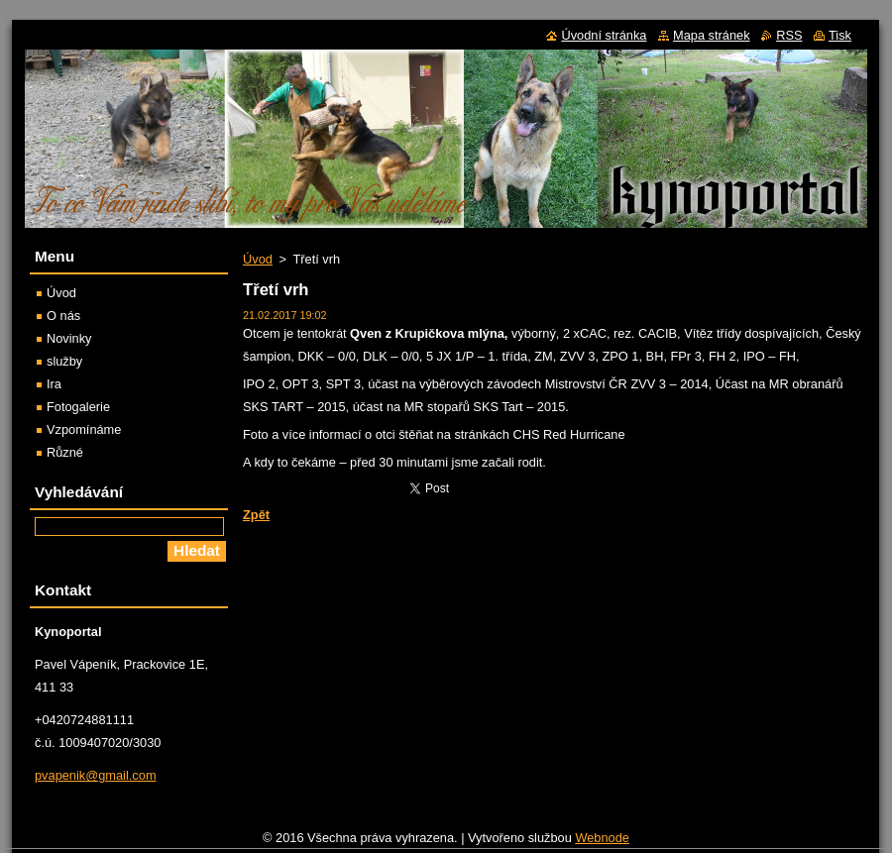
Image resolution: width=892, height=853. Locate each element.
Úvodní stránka (603, 35)
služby (64, 361)
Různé (65, 452)
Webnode (602, 842)
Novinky (69, 338)
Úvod (258, 259)
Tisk (840, 35)
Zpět (256, 514)
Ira (54, 383)
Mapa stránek (711, 35)
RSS (789, 35)
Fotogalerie (78, 406)
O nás (63, 315)
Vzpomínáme (84, 429)
